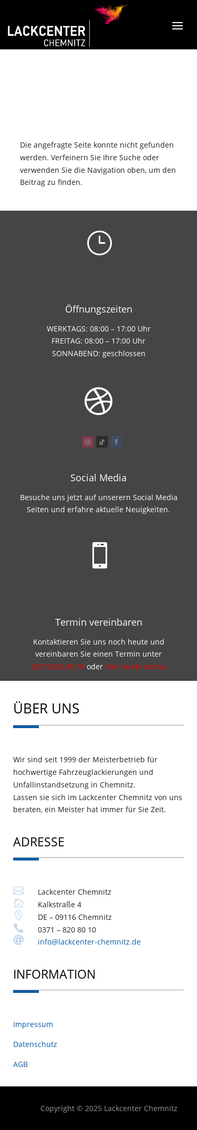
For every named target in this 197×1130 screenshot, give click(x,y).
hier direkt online (135, 666)
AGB (20, 1064)
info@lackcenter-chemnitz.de (89, 942)
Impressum (33, 1024)
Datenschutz (35, 1044)
